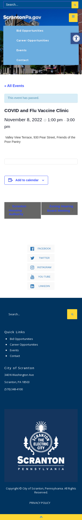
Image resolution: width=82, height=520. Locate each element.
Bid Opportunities (29, 30)
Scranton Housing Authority (17, 210)
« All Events (14, 86)
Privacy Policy (40, 503)
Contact (22, 60)
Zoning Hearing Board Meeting (60, 208)
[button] (76, 38)
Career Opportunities (32, 40)
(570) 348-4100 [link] (13, 389)
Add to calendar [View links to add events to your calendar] (27, 180)
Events (21, 50)
